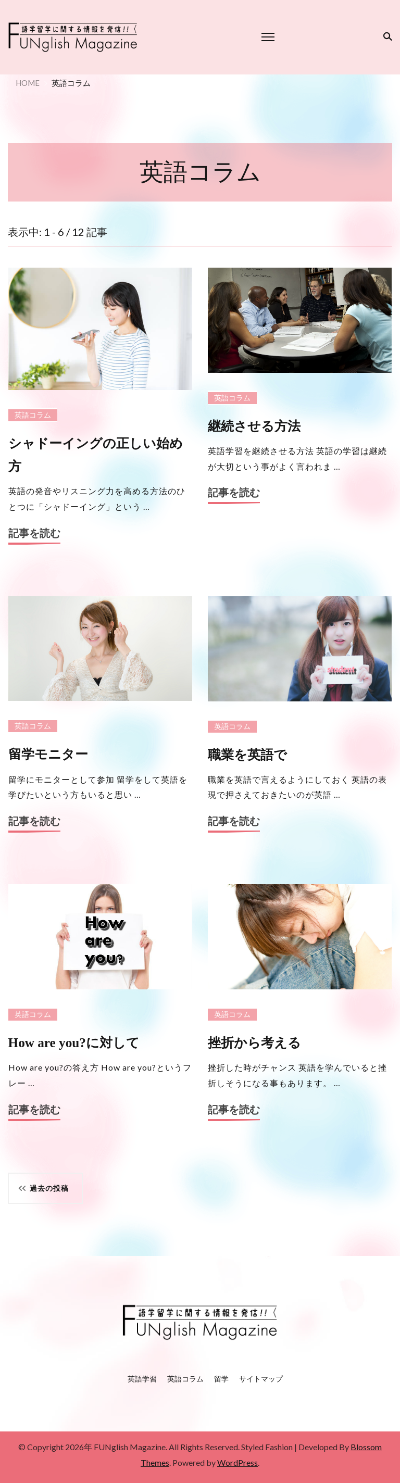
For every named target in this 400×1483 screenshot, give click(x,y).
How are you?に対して (74, 1043)
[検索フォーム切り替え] (385, 36)
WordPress (237, 1462)
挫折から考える (254, 1043)
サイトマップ (261, 1378)
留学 (221, 1378)
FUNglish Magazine (130, 1447)
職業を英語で (247, 755)
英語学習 (142, 1378)
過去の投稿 (49, 1188)
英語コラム (33, 415)
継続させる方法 (254, 426)
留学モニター (48, 754)
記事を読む (34, 533)
